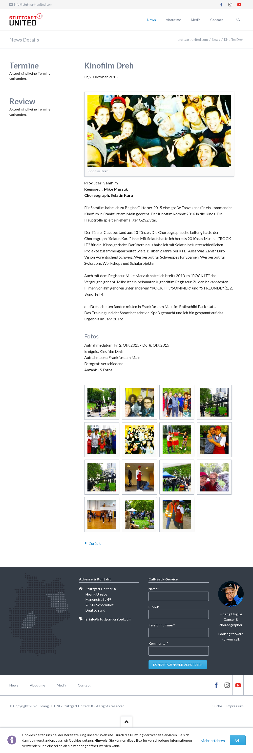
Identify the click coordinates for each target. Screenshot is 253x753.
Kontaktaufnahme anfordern (178, 664)
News (151, 20)
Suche (217, 706)
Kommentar (158, 643)
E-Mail (156, 606)
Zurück (95, 543)
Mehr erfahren (212, 740)
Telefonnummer (161, 624)
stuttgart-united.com (193, 40)
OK (237, 740)
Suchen (238, 20)
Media (195, 20)
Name (156, 588)
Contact (216, 20)
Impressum (235, 706)
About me (173, 20)
